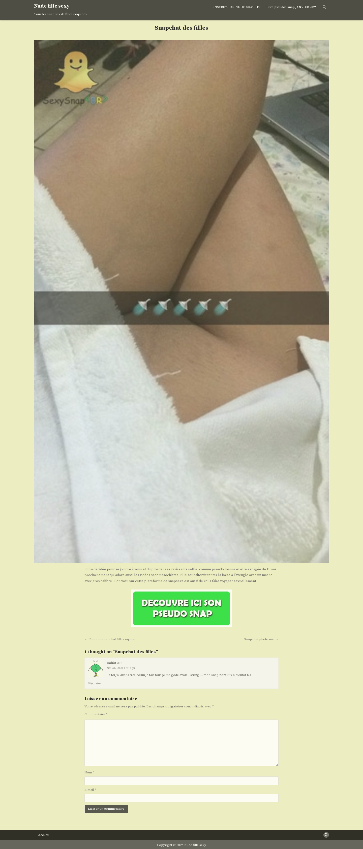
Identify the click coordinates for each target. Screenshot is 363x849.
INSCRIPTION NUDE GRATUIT (236, 7)
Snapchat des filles (181, 28)
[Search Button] (324, 7)
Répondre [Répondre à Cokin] (94, 683)
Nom (89, 772)
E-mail (90, 790)
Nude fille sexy (52, 6)
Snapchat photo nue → (261, 639)
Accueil (43, 835)
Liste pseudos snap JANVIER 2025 (291, 7)
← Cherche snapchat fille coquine (109, 639)
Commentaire (95, 714)
